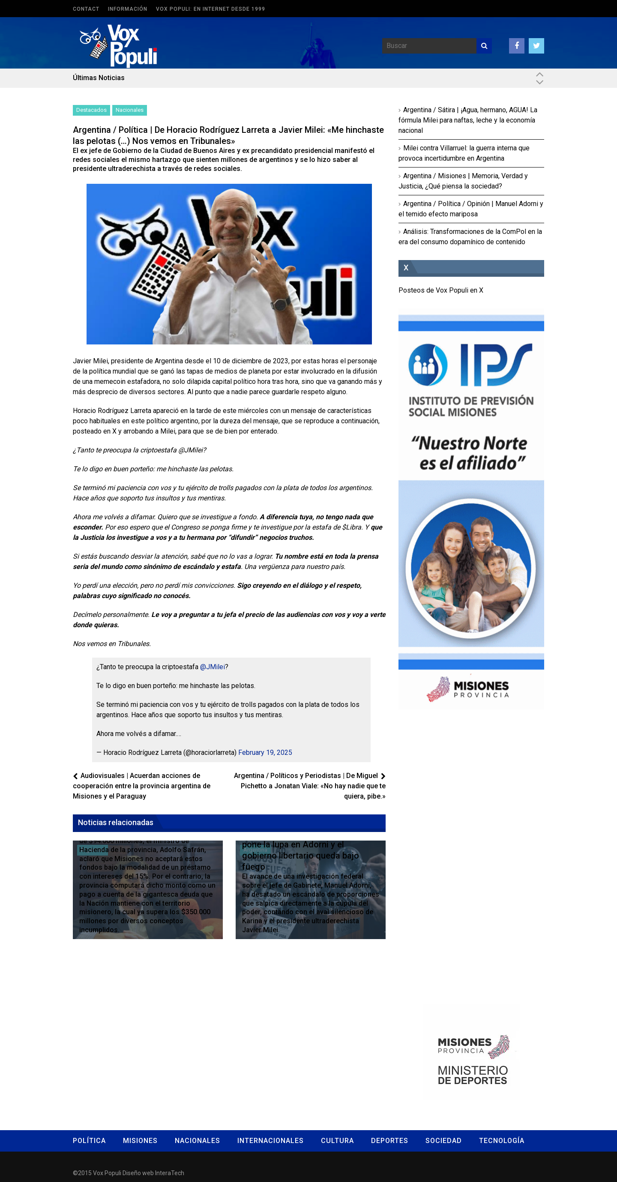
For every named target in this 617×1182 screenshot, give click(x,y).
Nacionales (130, 110)
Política (89, 1141)
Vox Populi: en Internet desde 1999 (210, 9)
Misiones (140, 1141)
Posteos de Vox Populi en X (440, 290)
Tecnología (501, 1141)
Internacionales (270, 1141)
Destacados (91, 110)
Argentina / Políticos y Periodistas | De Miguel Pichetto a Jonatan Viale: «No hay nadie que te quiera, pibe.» (310, 786)
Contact (86, 9)
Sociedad (443, 1141)
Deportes (389, 1141)
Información (127, 9)
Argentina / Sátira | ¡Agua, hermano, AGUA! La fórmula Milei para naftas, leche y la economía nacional (467, 120)
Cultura (337, 1141)
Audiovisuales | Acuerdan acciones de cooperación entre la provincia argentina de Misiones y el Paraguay (141, 786)
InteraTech (169, 1173)
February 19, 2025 (265, 752)
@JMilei (212, 667)
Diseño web (138, 1173)
